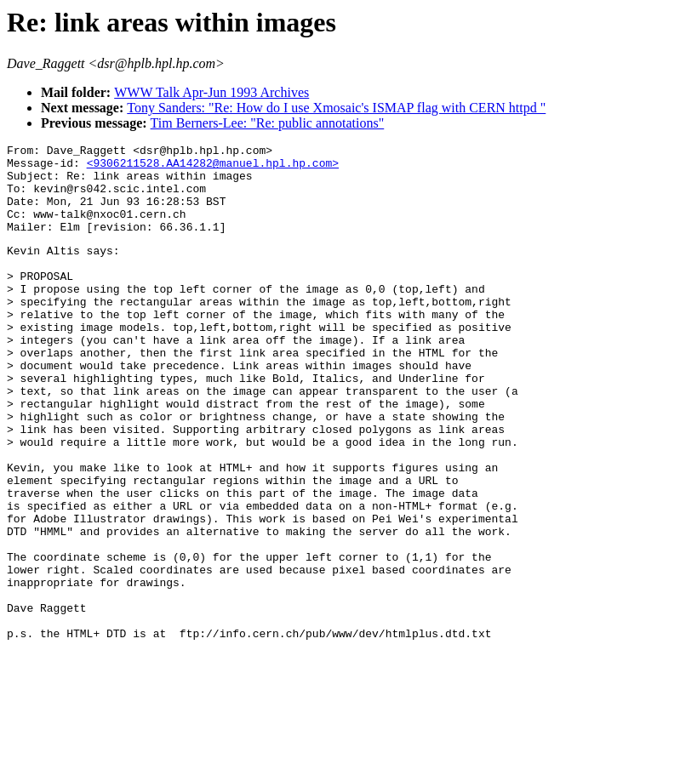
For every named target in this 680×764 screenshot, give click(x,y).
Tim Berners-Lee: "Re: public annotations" (268, 123)
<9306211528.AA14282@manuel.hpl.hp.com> (213, 167)
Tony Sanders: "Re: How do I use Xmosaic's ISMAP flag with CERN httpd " (336, 107)
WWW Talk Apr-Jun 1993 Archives (211, 92)
